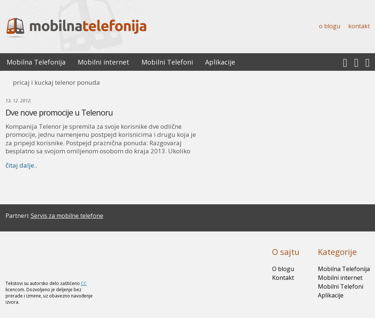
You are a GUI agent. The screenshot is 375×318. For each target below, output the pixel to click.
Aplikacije (220, 62)
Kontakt (359, 26)
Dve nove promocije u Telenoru (59, 112)
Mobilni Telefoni (167, 62)
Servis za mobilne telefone (67, 216)
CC (84, 283)
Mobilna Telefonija (36, 62)
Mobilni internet (103, 62)
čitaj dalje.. (21, 165)
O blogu (329, 26)
